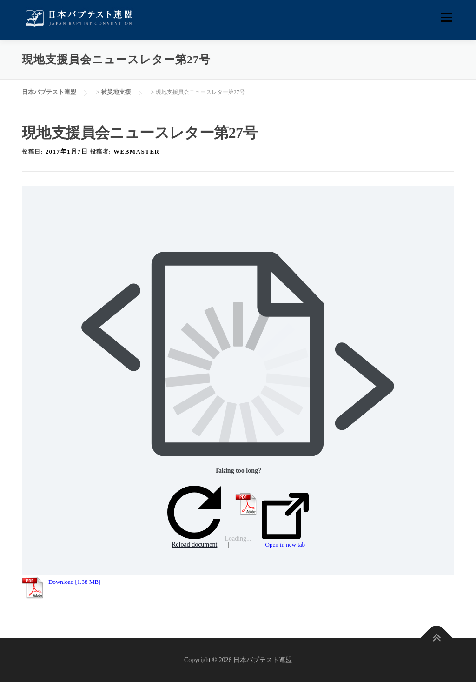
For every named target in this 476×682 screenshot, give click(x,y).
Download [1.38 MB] (74, 581)
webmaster (136, 151)
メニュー (446, 17)
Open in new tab (285, 520)
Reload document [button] (194, 517)
